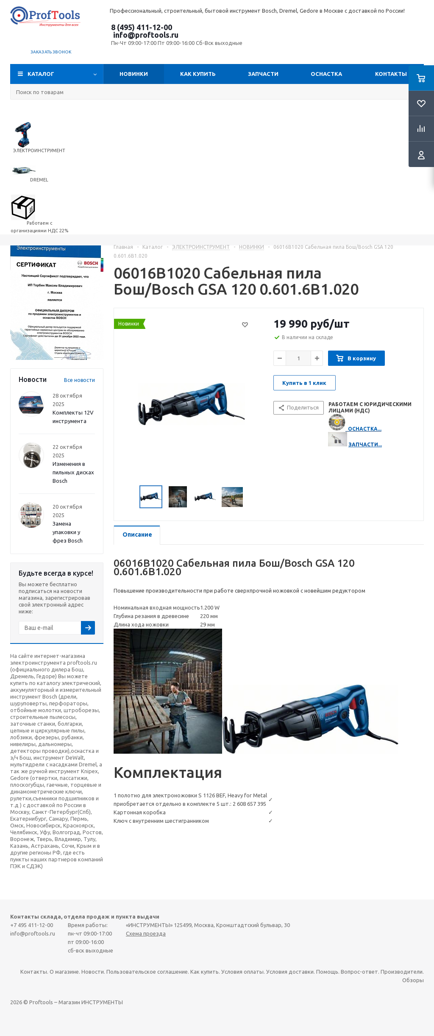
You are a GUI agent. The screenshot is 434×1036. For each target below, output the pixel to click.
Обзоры (413, 980)
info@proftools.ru (145, 35)
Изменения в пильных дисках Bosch (73, 472)
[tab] (137, 535)
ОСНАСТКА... (364, 429)
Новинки (134, 74)
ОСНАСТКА (326, 74)
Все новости (79, 380)
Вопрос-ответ (359, 972)
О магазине (64, 972)
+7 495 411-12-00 (31, 925)
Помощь (327, 972)
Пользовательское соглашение (147, 972)
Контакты (391, 74)
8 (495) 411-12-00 (141, 27)
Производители (402, 972)
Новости (92, 972)
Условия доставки (290, 972)
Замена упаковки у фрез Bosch (68, 532)
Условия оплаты (242, 972)
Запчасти (263, 74)
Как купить (198, 74)
